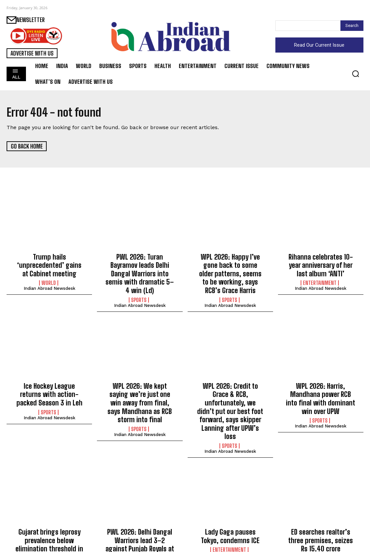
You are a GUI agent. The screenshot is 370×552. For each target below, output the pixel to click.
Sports (139, 286)
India (319, 524)
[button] (355, 73)
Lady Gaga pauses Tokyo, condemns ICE (230, 505)
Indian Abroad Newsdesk (49, 277)
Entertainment (319, 279)
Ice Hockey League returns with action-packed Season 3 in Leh (49, 386)
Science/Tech (48, 532)
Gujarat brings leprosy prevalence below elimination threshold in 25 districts (49, 512)
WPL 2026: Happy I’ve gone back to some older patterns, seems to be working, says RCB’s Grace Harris (230, 270)
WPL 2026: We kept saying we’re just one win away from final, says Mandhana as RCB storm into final (139, 389)
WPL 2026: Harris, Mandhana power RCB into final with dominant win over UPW (321, 386)
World (48, 272)
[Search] (351, 25)
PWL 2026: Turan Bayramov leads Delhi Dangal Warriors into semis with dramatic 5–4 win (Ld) (139, 267)
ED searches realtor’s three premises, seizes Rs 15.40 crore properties (321, 508)
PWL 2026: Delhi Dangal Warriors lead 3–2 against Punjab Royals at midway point (139, 512)
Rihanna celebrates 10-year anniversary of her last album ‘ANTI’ (321, 263)
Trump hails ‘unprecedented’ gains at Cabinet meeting (49, 260)
